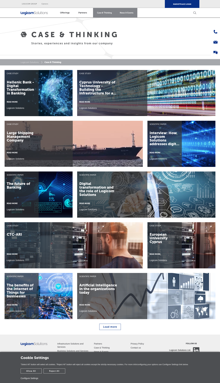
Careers (45, 4)
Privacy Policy (137, 343)
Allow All (31, 371)
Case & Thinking (104, 13)
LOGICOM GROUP (29, 4)
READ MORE (12, 102)
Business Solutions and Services (72, 351)
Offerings (65, 12)
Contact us (136, 347)
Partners (82, 12)
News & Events (126, 13)
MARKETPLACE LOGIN (182, 4)
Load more (110, 326)
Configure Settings (29, 378)
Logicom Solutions (30, 62)
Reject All (54, 371)
